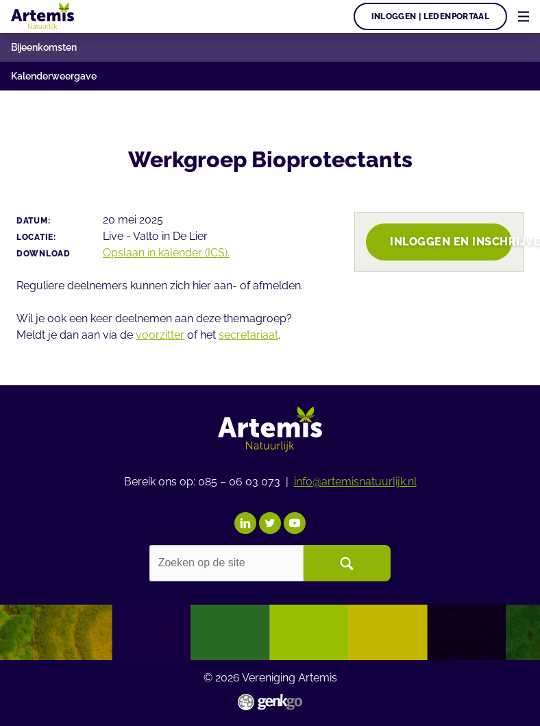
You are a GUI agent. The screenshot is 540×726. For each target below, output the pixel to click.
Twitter (270, 523)
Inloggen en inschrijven (451, 241)
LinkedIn (245, 523)
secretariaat (248, 334)
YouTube (295, 523)
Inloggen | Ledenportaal (430, 16)
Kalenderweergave (54, 76)
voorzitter (160, 334)
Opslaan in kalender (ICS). (166, 252)
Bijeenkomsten (44, 47)
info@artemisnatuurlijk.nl (355, 481)
